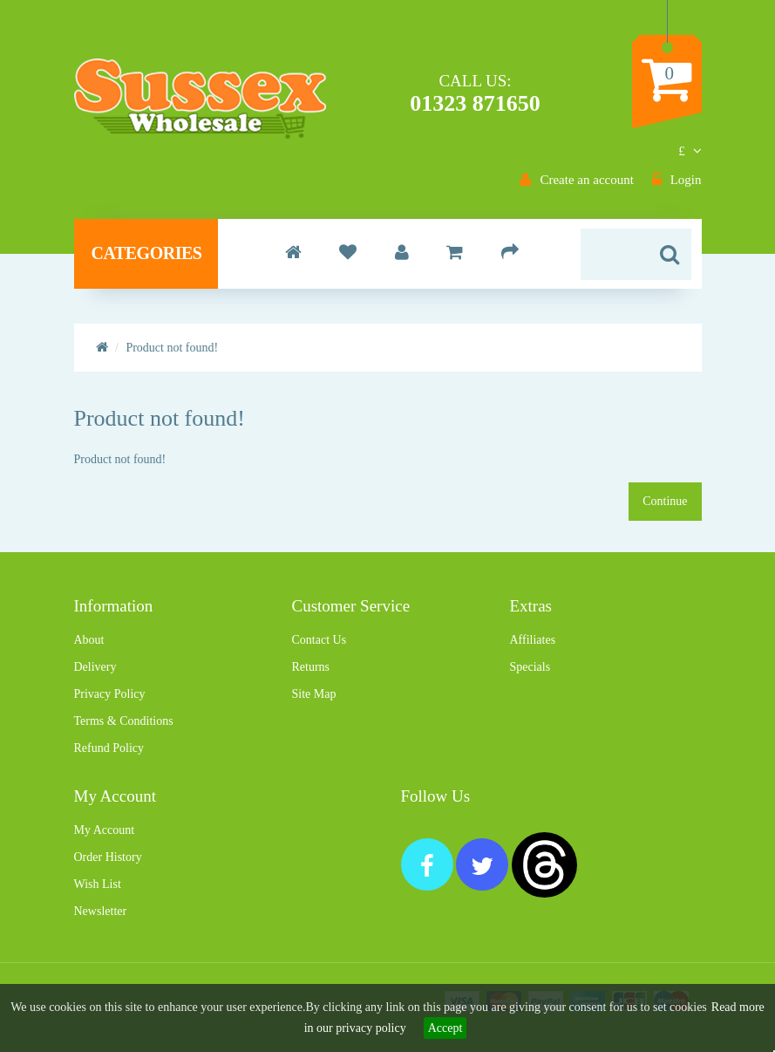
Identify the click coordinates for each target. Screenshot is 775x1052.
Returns (310, 666)
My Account (104, 830)
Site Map (313, 693)
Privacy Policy (110, 693)
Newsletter (100, 911)
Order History (108, 857)
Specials (529, 666)
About (89, 639)
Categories (147, 253)
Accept (445, 1028)
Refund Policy (109, 748)
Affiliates (532, 639)
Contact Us (318, 639)
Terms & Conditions (123, 721)
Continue (664, 501)
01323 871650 (475, 103)
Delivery (95, 666)
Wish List (97, 884)
